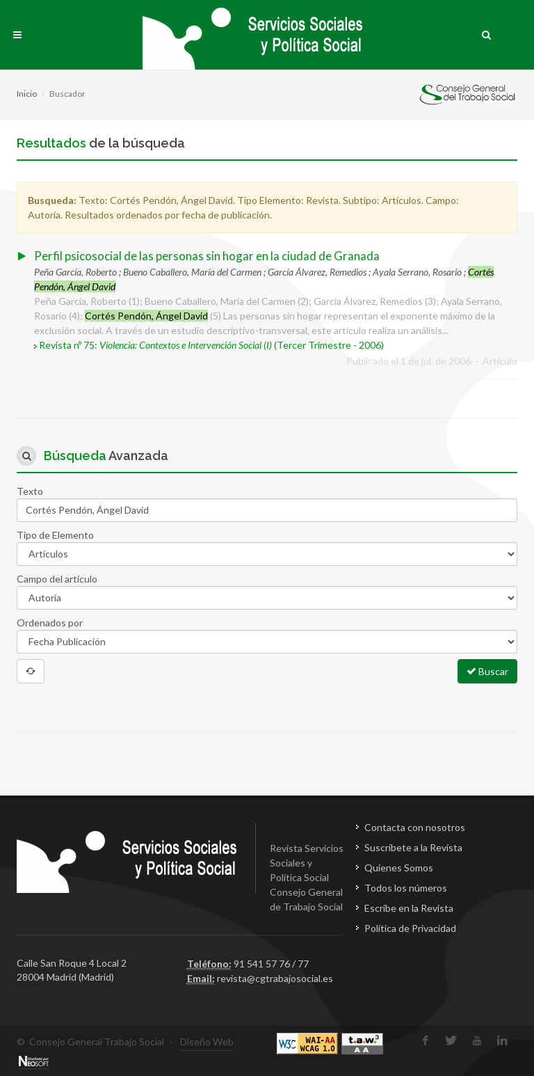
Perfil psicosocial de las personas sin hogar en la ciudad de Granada (207, 255)
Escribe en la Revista (408, 908)
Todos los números (405, 888)
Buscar (487, 671)
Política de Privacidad (410, 928)
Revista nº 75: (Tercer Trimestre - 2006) (211, 345)
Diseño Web (207, 1041)
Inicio (27, 93)
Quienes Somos (398, 867)
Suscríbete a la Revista (413, 847)
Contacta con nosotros (414, 827)
